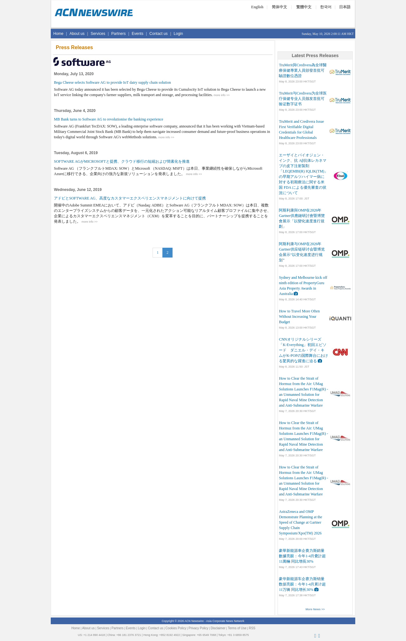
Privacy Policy (198, 628)
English (257, 7)
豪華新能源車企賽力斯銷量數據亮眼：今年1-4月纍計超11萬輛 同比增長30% (302, 556)
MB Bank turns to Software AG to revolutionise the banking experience (108, 119)
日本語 (344, 7)
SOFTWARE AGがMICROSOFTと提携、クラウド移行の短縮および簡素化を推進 (122, 161)
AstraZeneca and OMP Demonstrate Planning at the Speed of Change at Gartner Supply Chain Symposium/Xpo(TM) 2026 (300, 522)
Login (178, 33)
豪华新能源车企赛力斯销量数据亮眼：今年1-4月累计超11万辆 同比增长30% (302, 584)
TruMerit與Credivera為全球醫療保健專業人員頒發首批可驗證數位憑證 (303, 70)
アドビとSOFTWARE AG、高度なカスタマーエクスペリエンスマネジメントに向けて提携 (130, 198)
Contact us (158, 33)
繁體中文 (303, 7)
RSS (252, 628)
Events (137, 33)
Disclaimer (218, 628)
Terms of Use (237, 628)
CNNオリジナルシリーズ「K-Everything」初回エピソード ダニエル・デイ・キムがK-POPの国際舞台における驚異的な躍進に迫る (303, 350)
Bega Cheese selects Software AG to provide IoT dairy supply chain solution (112, 82)
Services (98, 33)
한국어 (325, 7)
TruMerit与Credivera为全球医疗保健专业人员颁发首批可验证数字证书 (303, 98)
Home (58, 33)
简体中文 (279, 7)
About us (76, 33)
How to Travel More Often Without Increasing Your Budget (299, 316)
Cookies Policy (176, 628)
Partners (118, 33)
